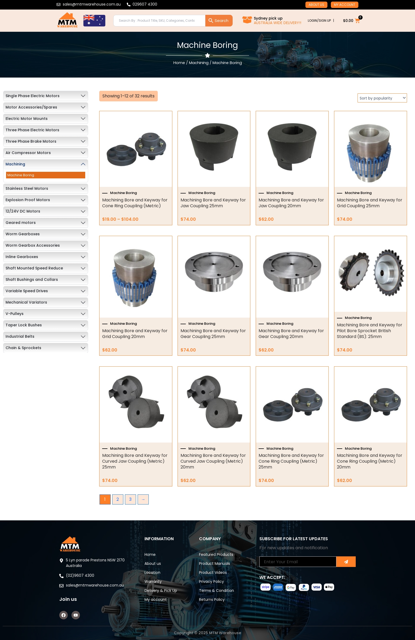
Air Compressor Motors (28, 152)
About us (316, 4)
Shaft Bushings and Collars (32, 279)
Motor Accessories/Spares (31, 107)
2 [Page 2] (117, 499)
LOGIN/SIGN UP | (321, 20)
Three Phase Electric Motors (32, 130)
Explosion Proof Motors (28, 199)
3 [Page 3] (130, 499)
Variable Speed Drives (27, 291)
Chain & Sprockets (23, 347)
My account (344, 4)
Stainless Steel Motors (27, 188)
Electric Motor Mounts (27, 118)
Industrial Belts (20, 336)
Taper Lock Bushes (24, 325)
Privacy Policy (211, 581)
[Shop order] (382, 97)
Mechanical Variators (26, 302)
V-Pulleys (15, 313)
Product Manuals (214, 563)
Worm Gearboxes (23, 234)
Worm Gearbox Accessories (33, 245)
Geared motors (21, 222)
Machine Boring (20, 175)
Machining (199, 62)
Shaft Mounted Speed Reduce (34, 268)
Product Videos (213, 572)
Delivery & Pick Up (161, 590)
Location (152, 572)
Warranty (153, 581)
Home (179, 62)
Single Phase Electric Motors (33, 95)
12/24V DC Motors (23, 211)
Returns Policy (212, 599)
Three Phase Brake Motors (31, 141)
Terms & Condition (216, 590)
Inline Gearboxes (22, 256)
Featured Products (216, 554)
